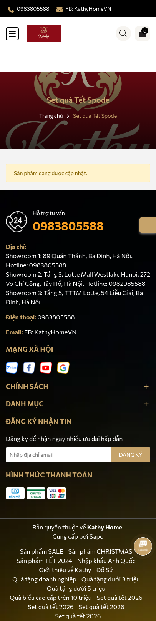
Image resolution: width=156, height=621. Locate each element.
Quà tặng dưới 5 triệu (76, 588)
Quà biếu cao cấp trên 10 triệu (50, 597)
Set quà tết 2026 (120, 597)
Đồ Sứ (104, 569)
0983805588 (68, 226)
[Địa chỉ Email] (78, 454)
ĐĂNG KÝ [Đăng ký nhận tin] (131, 454)
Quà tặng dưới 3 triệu (110, 579)
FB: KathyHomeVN (50, 332)
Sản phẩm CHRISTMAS (100, 551)
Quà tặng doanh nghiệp (44, 579)
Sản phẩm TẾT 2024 (44, 560)
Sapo (97, 536)
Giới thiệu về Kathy (65, 569)
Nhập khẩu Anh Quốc (106, 560)
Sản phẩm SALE (41, 551)
